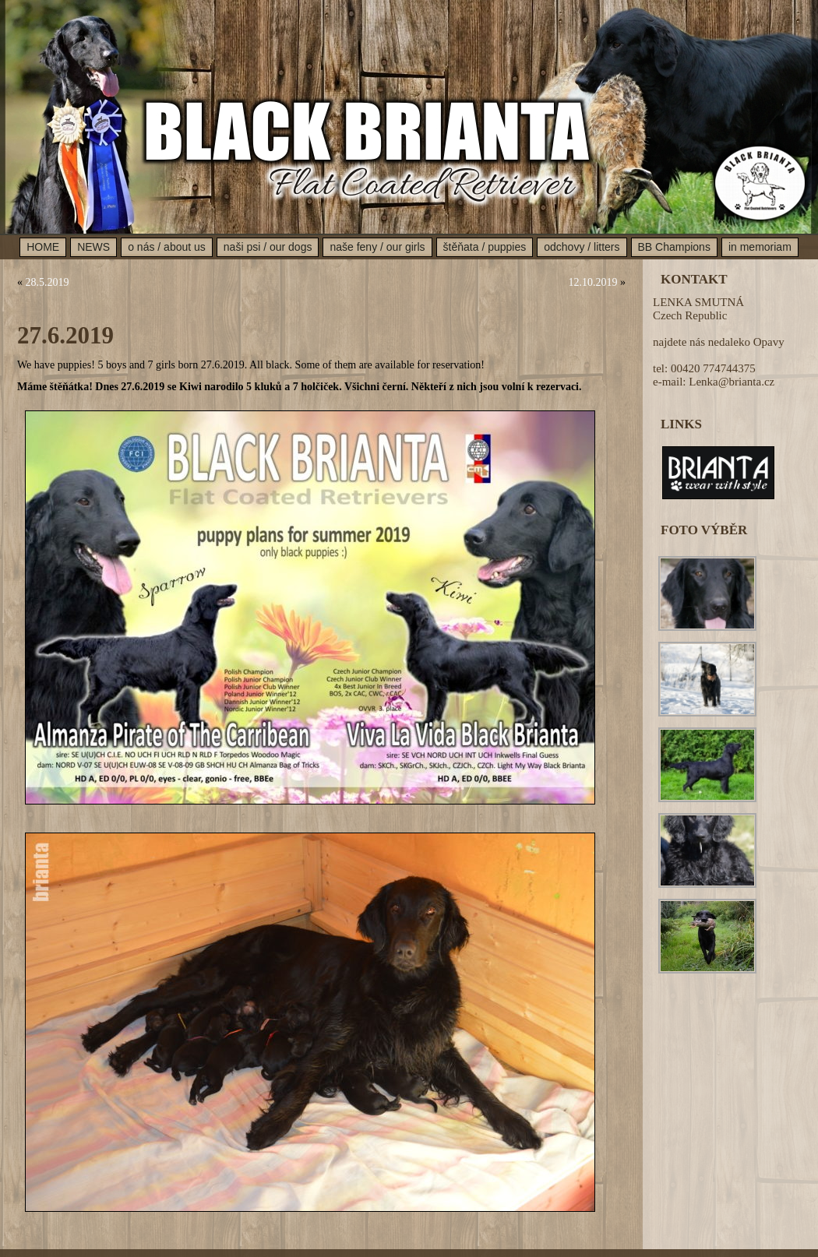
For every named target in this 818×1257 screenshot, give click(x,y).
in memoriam (760, 247)
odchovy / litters (581, 247)
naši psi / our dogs (268, 247)
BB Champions (674, 247)
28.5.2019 (47, 282)
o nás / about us (167, 247)
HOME (42, 247)
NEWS (93, 247)
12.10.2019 (593, 282)
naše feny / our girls (377, 247)
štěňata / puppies (485, 247)
